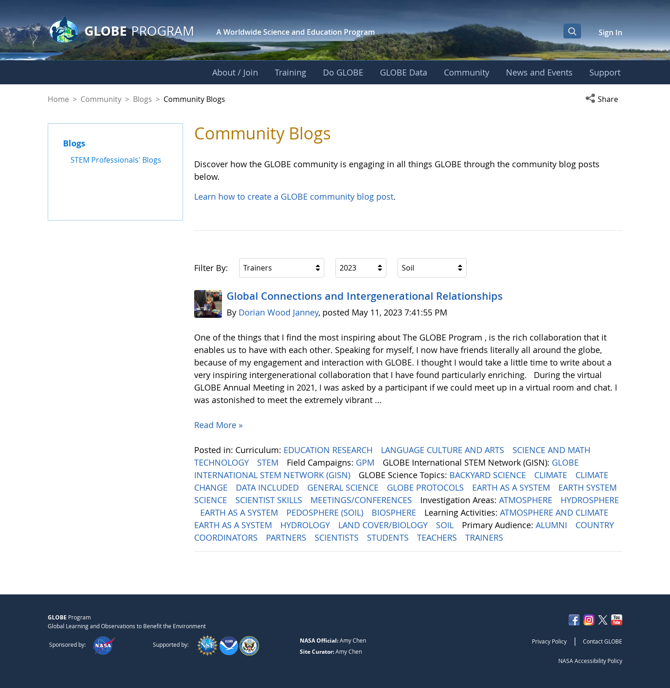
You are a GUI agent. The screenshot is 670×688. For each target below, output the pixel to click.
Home (58, 99)
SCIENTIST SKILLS (269, 499)
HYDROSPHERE (590, 499)
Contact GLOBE (602, 641)
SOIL (446, 524)
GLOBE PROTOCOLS (426, 487)
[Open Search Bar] (572, 31)
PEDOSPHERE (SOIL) (326, 512)
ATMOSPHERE (527, 499)
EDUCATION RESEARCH (329, 449)
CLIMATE (551, 474)
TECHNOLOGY (222, 462)
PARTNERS (287, 537)
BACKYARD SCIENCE (488, 474)
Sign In (610, 32)
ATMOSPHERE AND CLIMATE (555, 512)
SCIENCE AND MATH (552, 449)
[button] (603, 99)
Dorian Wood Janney (278, 312)
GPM (366, 462)
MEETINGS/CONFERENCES (362, 499)
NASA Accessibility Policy (590, 660)
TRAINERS (485, 537)
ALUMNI (552, 524)
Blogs (142, 99)
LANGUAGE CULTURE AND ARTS (443, 449)
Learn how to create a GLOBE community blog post (293, 196)
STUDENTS (389, 537)
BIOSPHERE (395, 512)
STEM (269, 462)
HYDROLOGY (306, 524)
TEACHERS (438, 537)
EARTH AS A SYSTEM (512, 487)
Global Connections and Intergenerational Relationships (365, 296)
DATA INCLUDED (268, 487)
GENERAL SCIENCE (344, 487)
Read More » (218, 424)
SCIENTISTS (338, 537)
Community (101, 99)
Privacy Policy (549, 641)
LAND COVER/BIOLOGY (384, 524)
